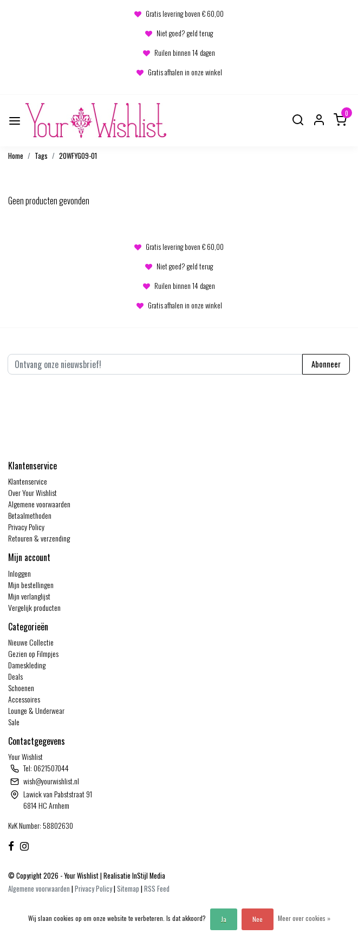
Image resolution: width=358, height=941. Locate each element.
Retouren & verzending (39, 538)
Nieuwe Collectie (31, 642)
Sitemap (128, 889)
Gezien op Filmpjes (33, 653)
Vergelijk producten (34, 607)
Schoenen (21, 687)
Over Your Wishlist (32, 492)
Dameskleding (26, 665)
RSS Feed (157, 889)
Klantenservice (27, 481)
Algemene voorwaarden (39, 504)
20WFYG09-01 (78, 156)
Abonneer (326, 364)
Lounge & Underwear (36, 710)
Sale (13, 721)
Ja (223, 919)
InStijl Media (148, 876)
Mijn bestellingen (31, 584)
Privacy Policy (26, 526)
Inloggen (19, 573)
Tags (41, 156)
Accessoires (24, 699)
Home (15, 156)
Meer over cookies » (304, 918)
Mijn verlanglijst (29, 596)
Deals (15, 676)
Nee (257, 919)
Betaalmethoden (29, 515)
